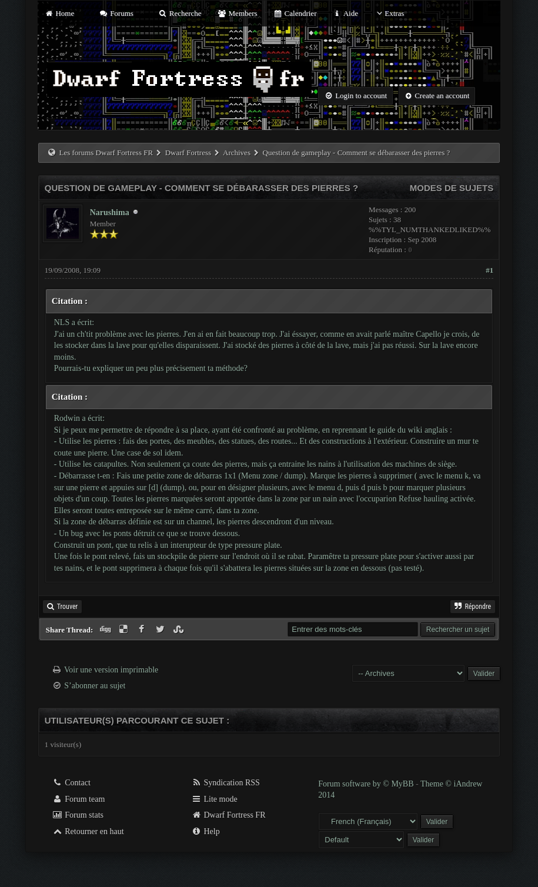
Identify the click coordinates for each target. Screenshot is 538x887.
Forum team (78, 799)
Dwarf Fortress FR (228, 815)
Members (238, 13)
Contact (71, 782)
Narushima (109, 212)
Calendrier (295, 13)
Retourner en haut (88, 831)
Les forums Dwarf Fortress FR (106, 152)
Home (59, 13)
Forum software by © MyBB (367, 783)
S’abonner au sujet (94, 685)
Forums (116, 13)
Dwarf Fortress (188, 152)
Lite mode (214, 799)
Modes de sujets (452, 188)
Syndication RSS (225, 782)
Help (205, 831)
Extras (389, 13)
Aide (345, 13)
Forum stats (77, 815)
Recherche (180, 13)
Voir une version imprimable (111, 669)
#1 (489, 270)
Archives (236, 152)
